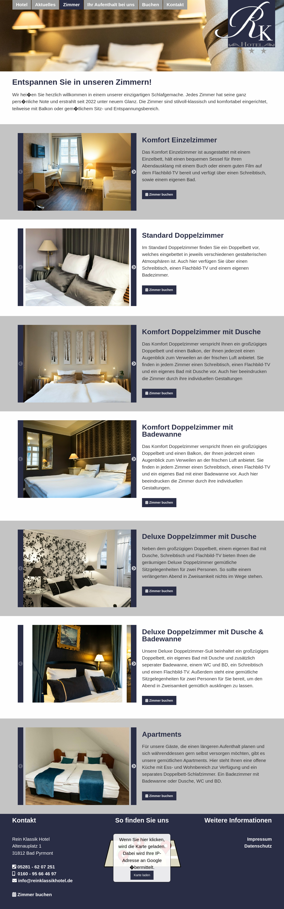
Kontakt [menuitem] (175, 4)
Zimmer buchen (159, 194)
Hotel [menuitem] (22, 4)
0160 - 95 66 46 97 (37, 873)
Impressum (259, 839)
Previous (20, 172)
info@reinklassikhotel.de (45, 880)
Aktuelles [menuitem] (45, 4)
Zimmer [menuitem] (71, 4)
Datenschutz (258, 845)
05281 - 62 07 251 (36, 866)
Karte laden (142, 875)
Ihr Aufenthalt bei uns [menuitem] (111, 4)
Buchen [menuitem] (150, 4)
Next (133, 172)
